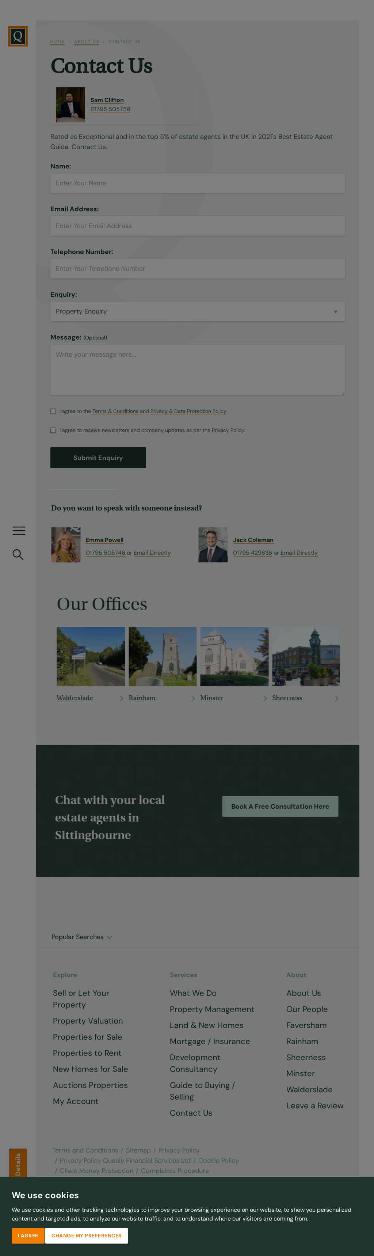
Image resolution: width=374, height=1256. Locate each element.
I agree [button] (28, 1235)
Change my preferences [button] (86, 1235)
